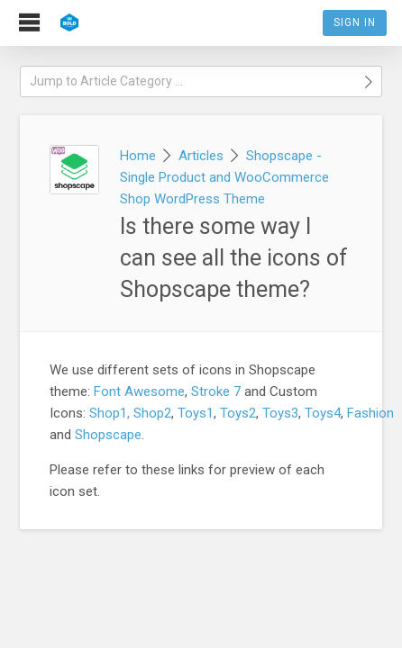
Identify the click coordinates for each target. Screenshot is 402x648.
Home (138, 156)
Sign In (354, 22)
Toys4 (323, 413)
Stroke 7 (216, 391)
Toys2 (238, 413)
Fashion (370, 413)
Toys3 (280, 413)
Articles (201, 156)
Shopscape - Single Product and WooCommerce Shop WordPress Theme (224, 177)
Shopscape (108, 435)
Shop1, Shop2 (130, 413)
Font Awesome (139, 391)
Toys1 (196, 413)
